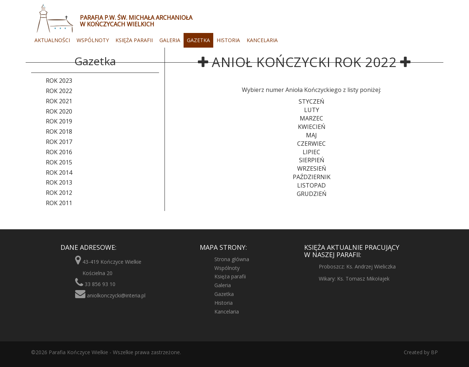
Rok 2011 (59, 203)
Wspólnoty (93, 40)
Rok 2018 (59, 131)
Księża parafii (134, 40)
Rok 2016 (59, 152)
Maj (311, 135)
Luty (311, 110)
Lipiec (311, 152)
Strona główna (231, 259)
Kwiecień (311, 127)
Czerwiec (311, 144)
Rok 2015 (59, 162)
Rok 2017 (59, 142)
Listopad (311, 185)
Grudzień (311, 194)
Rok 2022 (59, 91)
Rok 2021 (59, 101)
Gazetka (198, 40)
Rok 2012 (59, 193)
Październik (311, 177)
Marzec (311, 118)
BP (433, 352)
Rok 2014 (59, 172)
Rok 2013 (59, 182)
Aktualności (52, 40)
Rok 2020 (59, 111)
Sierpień (311, 160)
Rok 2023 (59, 81)
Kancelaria (262, 40)
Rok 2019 (59, 121)
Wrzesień (311, 168)
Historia (228, 40)
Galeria (169, 40)
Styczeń (311, 101)
